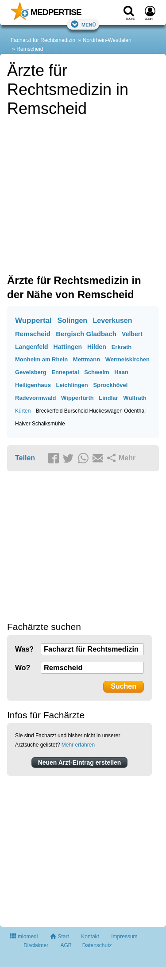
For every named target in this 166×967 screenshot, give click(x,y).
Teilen (25, 458)
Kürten (23, 411)
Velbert (132, 334)
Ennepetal (65, 372)
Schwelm (96, 372)
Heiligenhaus (33, 385)
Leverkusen (112, 320)
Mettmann (86, 359)
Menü (83, 24)
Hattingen (68, 346)
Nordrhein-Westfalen (107, 40)
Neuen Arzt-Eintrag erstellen (79, 762)
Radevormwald (35, 397)
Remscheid (29, 49)
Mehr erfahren (78, 745)
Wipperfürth (77, 397)
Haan (121, 372)
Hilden (96, 346)
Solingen (73, 320)
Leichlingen (72, 385)
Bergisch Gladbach (86, 334)
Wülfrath (135, 397)
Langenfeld (31, 346)
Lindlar (108, 397)
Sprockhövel (110, 385)
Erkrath (122, 347)
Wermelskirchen (127, 359)
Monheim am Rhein (41, 359)
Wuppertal (33, 320)
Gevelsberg (30, 372)
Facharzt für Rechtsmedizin (43, 40)
